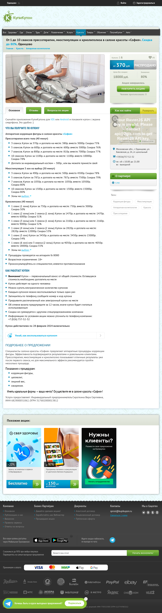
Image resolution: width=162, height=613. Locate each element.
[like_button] (150, 57)
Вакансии (9, 518)
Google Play (60, 540)
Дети (47, 32)
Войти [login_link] (123, 3)
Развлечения (58, 32)
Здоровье (13, 32)
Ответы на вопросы (14, 526)
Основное (14, 110)
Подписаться (74, 603)
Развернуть (148, 110)
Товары (91, 32)
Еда (22, 32)
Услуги (71, 32)
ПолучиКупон (117, 32)
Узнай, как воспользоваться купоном (36, 335)
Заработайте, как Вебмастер (50, 514)
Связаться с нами (118, 515)
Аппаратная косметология (125, 207)
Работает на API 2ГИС (129, 140)
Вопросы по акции (58, 110)
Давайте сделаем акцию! (48, 511)
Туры (39, 32)
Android (64, 119)
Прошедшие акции (45, 518)
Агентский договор (85, 511)
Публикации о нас (14, 514)
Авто (128, 32)
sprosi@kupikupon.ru (121, 511)
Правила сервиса (13, 522)
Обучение (102, 32)
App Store (41, 540)
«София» (67, 134)
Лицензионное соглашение (128, 142)
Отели (30, 32)
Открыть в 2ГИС (148, 141)
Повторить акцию (133, 88)
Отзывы (33, 110)
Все (4, 32)
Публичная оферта (85, 518)
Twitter (152, 512)
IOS (53, 119)
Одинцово (11, 3)
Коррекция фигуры (121, 201)
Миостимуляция (144, 201)
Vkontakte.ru (148, 512)
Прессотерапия (120, 213)
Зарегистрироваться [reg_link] (145, 3)
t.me (117, 182)
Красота (80, 32)
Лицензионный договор (88, 514)
